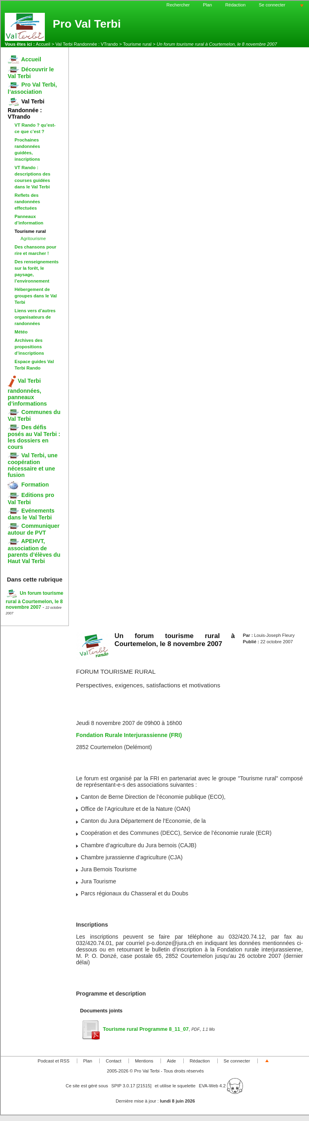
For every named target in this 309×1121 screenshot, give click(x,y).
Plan (207, 4)
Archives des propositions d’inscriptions (29, 346)
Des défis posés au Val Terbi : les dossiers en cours (34, 437)
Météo (21, 331)
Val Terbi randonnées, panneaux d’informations (27, 392)
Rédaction (235, 4)
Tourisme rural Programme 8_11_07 (134, 1029)
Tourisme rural (137, 44)
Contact (113, 1060)
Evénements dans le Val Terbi (31, 514)
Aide (171, 1060)
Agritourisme (33, 238)
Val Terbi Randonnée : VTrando (86, 44)
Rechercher (178, 4)
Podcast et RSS (53, 1060)
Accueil (43, 44)
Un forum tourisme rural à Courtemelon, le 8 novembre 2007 (34, 600)
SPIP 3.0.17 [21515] (131, 1085)
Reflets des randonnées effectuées (27, 201)
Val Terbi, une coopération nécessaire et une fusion (32, 465)
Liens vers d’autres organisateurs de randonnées (35, 317)
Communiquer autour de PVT (33, 529)
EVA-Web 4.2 (221, 1086)
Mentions (144, 1060)
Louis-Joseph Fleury (274, 635)
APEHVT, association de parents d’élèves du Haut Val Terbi (34, 551)
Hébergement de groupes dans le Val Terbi (35, 296)
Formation (28, 484)
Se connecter (272, 4)
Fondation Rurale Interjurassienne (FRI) (129, 735)
